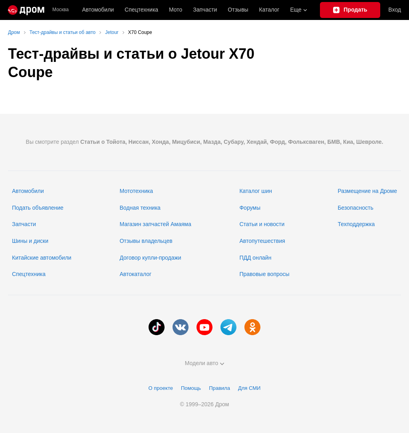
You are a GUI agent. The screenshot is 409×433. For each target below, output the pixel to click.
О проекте (161, 388)
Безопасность (355, 208)
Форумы (249, 208)
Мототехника (136, 191)
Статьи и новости (261, 224)
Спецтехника (29, 274)
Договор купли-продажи (150, 257)
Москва (60, 9)
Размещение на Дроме (367, 191)
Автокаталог (135, 274)
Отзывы (238, 9)
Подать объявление (38, 208)
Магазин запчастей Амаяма (155, 224)
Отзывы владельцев (145, 241)
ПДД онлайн (255, 257)
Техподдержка (356, 224)
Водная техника (139, 208)
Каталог (269, 9)
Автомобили (98, 9)
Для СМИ (249, 388)
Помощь (191, 388)
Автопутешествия (262, 241)
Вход (394, 9)
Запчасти (205, 9)
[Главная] (26, 10)
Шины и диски (30, 241)
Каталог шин (255, 191)
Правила (219, 388)
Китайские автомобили (41, 257)
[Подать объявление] (350, 10)
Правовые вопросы (264, 274)
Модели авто (204, 363)
